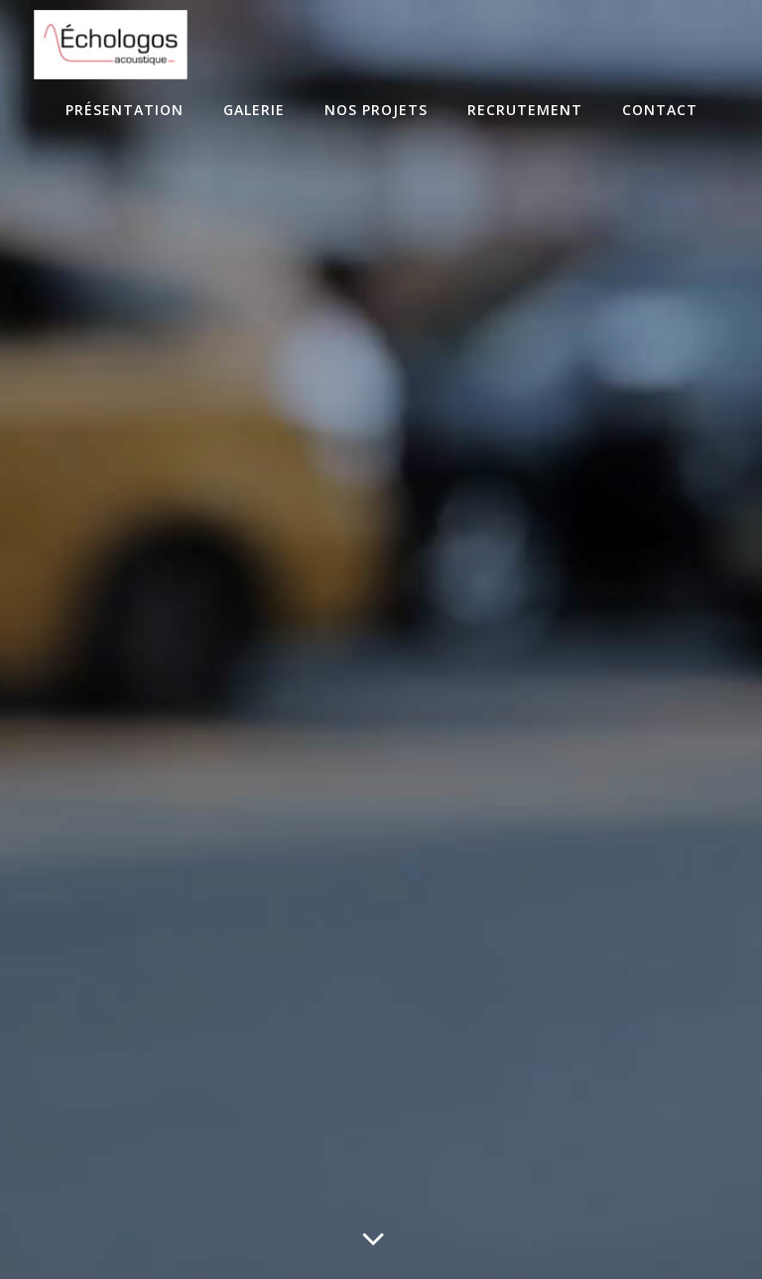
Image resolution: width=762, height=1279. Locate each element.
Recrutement (524, 109)
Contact (660, 109)
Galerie (254, 109)
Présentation (124, 109)
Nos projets (376, 109)
